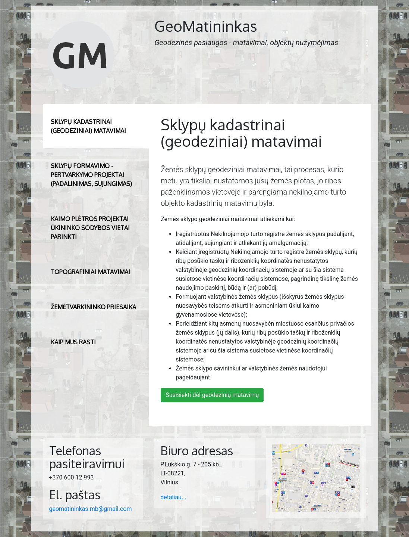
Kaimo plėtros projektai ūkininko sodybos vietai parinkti (90, 227)
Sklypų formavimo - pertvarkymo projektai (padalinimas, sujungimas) (91, 174)
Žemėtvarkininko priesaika (93, 307)
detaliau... (173, 497)
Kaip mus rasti (73, 342)
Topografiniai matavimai (90, 272)
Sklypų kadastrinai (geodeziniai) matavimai (88, 126)
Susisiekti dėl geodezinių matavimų (212, 394)
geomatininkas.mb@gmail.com (90, 508)
